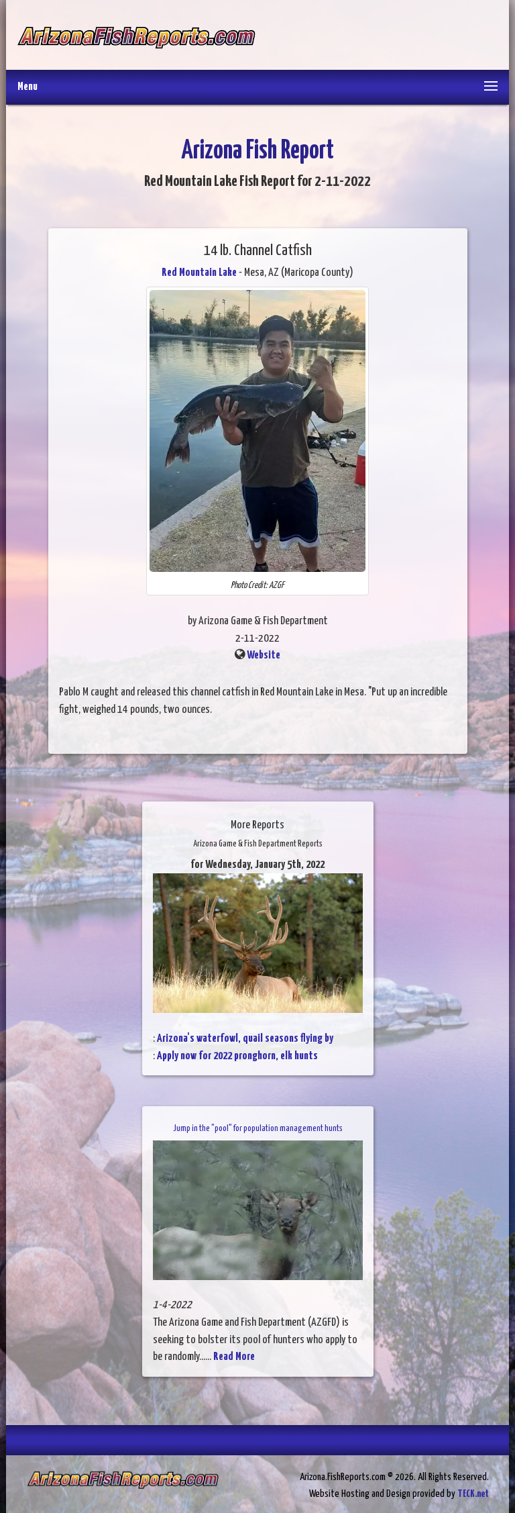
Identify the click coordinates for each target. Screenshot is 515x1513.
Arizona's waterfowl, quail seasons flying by (245, 1038)
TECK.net (473, 1494)
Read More (234, 1357)
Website (263, 655)
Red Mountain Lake (199, 273)
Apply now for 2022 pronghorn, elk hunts (237, 1056)
